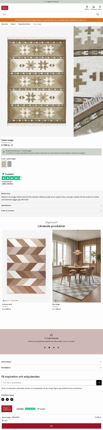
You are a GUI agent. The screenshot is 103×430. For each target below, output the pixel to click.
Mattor (13, 24)
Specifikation (51, 205)
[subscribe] (99, 382)
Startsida (4, 24)
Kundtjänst (51, 367)
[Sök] (97, 14)
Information (51, 362)
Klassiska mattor (24, 24)
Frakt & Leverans (51, 211)
